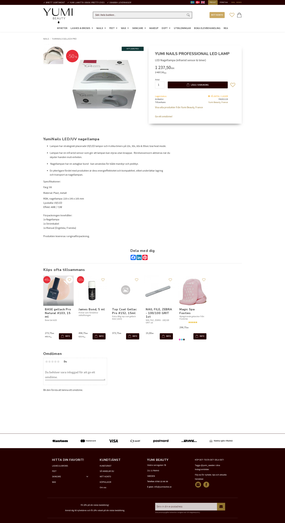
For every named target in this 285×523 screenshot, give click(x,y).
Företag (224, 2)
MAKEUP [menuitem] (153, 28)
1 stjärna (46, 361)
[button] (232, 15)
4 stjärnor (55, 361)
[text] (195, 68)
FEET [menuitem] (112, 28)
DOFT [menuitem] (165, 28)
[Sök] (188, 15)
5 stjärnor (58, 361)
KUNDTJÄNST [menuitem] (105, 466)
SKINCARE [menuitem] (137, 28)
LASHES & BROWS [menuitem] (80, 28)
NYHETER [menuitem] (62, 28)
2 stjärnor (49, 361)
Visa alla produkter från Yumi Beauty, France (179, 107)
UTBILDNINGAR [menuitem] (182, 28)
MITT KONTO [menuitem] (217, 15)
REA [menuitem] (226, 28)
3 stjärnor (52, 361)
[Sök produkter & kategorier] (139, 15)
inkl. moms (236, 2)
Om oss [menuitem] (103, 487)
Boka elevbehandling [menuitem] (207, 28)
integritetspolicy (194, 512)
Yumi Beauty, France (218, 102)
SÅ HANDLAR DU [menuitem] (107, 471)
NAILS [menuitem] (99, 28)
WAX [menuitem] (123, 28)
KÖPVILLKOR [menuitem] (105, 482)
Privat (213, 2)
